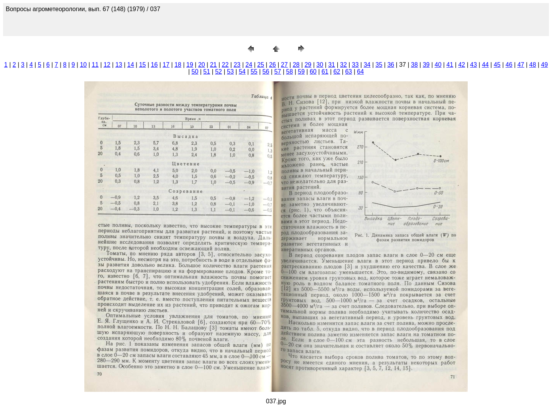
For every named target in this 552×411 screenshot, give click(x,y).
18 (177, 64)
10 (83, 64)
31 (331, 64)
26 (272, 64)
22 (225, 64)
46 (509, 64)
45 (497, 64)
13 (118, 64)
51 (206, 71)
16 (154, 64)
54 (242, 71)
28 (296, 64)
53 (230, 71)
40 (438, 64)
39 (426, 64)
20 (201, 64)
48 (532, 64)
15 (142, 64)
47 (521, 64)
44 (485, 64)
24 (248, 64)
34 (367, 64)
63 (348, 71)
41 (450, 64)
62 (337, 71)
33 (355, 64)
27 (284, 64)
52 (218, 71)
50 (195, 71)
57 (277, 71)
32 (343, 64)
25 (260, 64)
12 (107, 64)
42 (461, 64)
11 (95, 64)
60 (313, 71)
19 (189, 64)
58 (289, 71)
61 (325, 71)
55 (254, 71)
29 (307, 64)
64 (360, 71)
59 (301, 71)
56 (266, 71)
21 (213, 64)
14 (130, 64)
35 (379, 64)
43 (473, 64)
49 (544, 64)
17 (166, 64)
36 (390, 64)
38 (414, 64)
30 (319, 64)
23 (236, 64)
